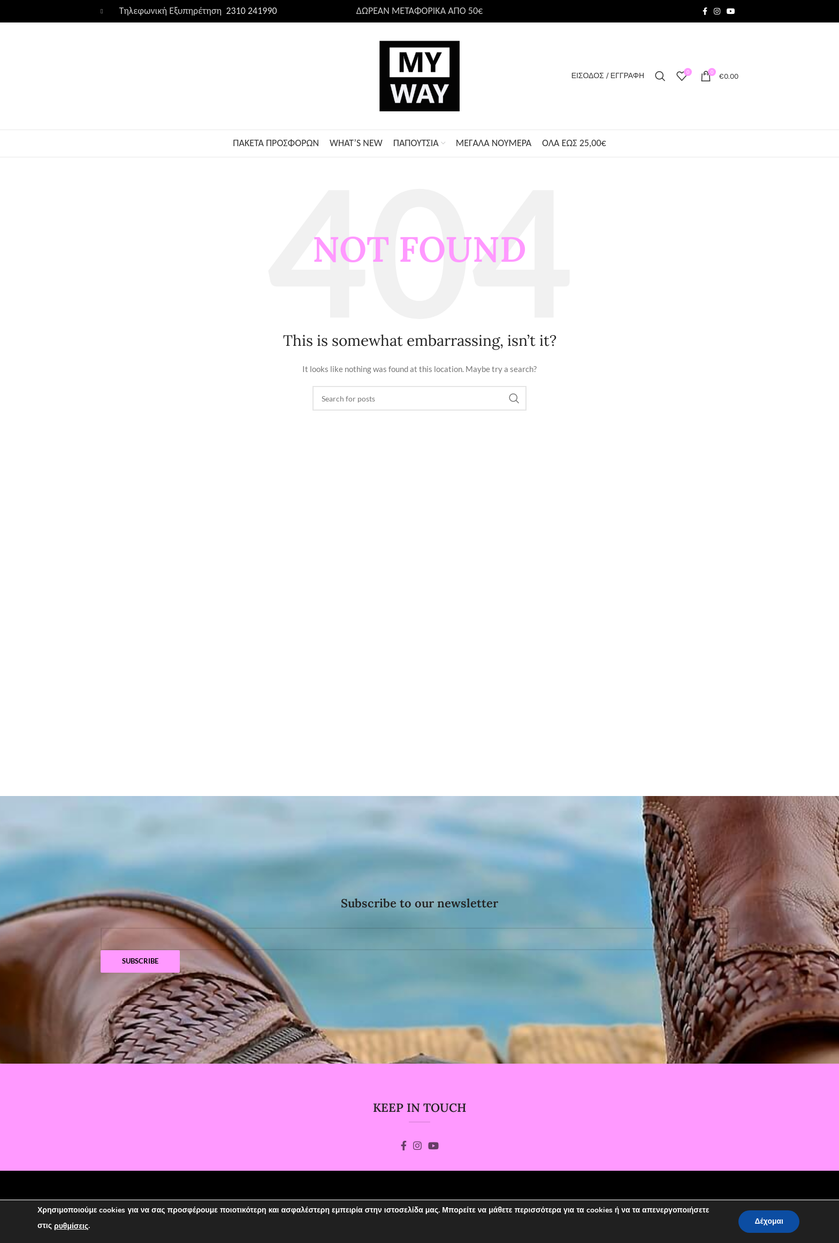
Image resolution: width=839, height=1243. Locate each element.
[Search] (660, 76)
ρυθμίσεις (71, 1226)
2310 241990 (250, 11)
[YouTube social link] (730, 11)
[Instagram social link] (717, 11)
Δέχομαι (768, 1221)
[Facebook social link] (705, 11)
